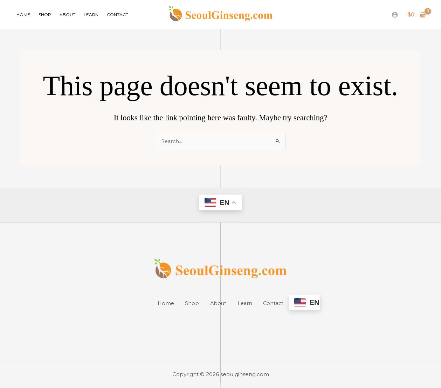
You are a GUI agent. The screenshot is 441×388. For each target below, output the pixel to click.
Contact (117, 14)
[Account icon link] (395, 15)
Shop (45, 14)
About (67, 14)
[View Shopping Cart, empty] (417, 15)
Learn (91, 14)
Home (23, 14)
